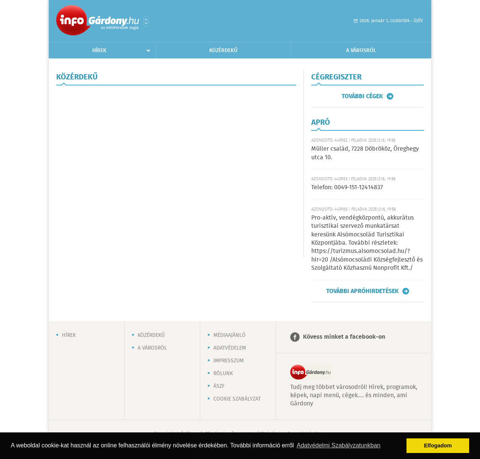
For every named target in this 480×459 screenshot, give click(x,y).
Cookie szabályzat (237, 399)
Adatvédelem (229, 348)
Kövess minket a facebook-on (344, 337)
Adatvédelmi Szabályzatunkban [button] (338, 445)
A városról (361, 50)
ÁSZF (219, 386)
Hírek (99, 50)
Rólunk (223, 373)
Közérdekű (223, 50)
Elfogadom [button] (438, 446)
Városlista (146, 21)
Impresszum (228, 361)
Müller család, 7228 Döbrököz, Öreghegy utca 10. (365, 153)
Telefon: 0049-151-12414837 (347, 187)
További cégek (362, 96)
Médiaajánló (229, 335)
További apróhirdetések (362, 291)
